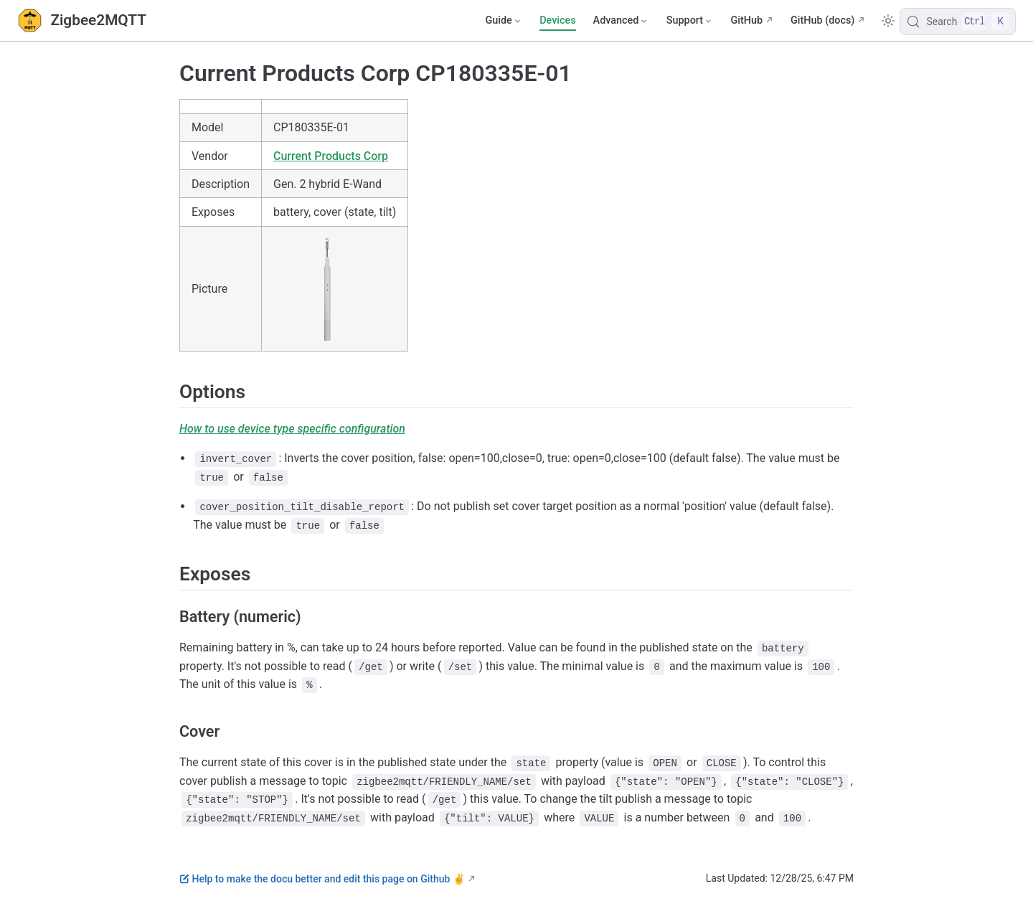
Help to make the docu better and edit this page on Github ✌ (322, 879)
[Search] (958, 21)
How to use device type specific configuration (292, 428)
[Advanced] (621, 21)
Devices (557, 20)
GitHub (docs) (822, 20)
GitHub (746, 20)
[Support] (690, 21)
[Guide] (503, 21)
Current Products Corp (330, 156)
